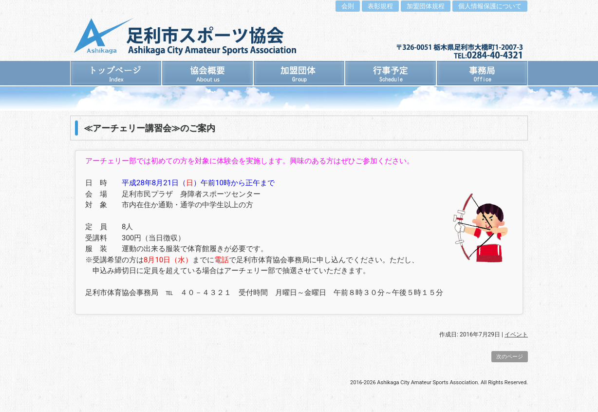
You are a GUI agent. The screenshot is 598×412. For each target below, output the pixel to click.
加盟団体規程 (426, 6)
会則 (347, 6)
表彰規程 (380, 6)
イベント (516, 334)
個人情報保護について (490, 6)
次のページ (509, 356)
